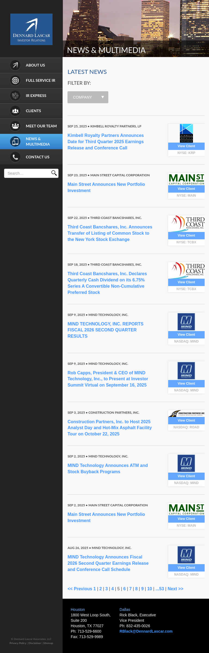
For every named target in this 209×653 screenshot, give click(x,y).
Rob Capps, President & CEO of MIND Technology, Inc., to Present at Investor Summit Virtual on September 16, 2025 (107, 379)
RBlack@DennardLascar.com (146, 631)
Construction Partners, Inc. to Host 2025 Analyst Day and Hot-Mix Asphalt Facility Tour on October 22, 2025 (109, 428)
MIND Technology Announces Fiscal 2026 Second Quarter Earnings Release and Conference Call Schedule (108, 563)
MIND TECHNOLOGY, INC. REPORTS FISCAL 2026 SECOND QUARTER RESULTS (105, 330)
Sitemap (48, 643)
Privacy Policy (18, 643)
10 (149, 588)
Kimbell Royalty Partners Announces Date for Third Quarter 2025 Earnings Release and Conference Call (105, 141)
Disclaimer (34, 643)
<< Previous (79, 588)
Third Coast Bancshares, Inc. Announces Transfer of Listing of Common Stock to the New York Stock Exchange (109, 233)
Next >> (175, 588)
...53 (160, 588)
